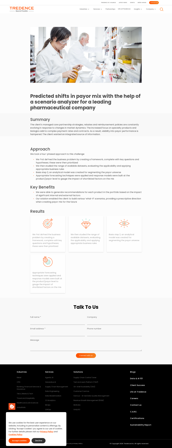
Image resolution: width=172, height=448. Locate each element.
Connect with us (86, 355)
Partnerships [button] (110, 9)
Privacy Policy (46, 431)
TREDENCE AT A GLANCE (108, 2)
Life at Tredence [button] (124, 9)
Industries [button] (84, 9)
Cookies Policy (15, 434)
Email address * (37, 328)
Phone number (94, 328)
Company (92, 317)
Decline (38, 440)
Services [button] (97, 9)
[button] (161, 9)
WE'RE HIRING (142, 2)
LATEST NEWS (123, 2)
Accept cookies (19, 440)
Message (34, 340)
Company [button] (151, 9)
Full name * (35, 317)
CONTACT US (154, 2)
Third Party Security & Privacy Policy (70, 443)
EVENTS (132, 2)
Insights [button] (138, 9)
